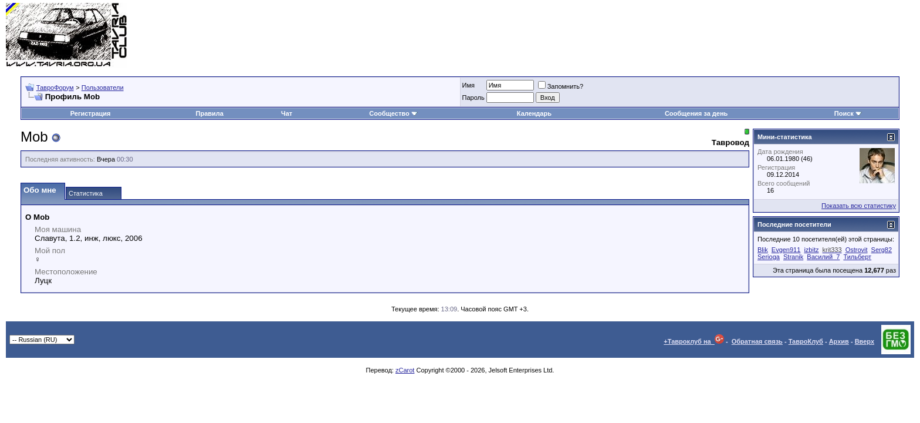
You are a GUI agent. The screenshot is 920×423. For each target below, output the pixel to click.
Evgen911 (786, 249)
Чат (286, 113)
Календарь (534, 113)
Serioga (768, 256)
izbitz (811, 249)
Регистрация (90, 113)
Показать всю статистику (858, 205)
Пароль (473, 97)
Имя (468, 85)
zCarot (404, 370)
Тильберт (857, 256)
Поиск (848, 113)
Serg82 (881, 249)
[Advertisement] (700, 35)
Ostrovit (856, 249)
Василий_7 (823, 256)
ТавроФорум (55, 87)
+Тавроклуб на (694, 341)
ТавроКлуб (806, 341)
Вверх (864, 341)
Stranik (793, 256)
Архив (839, 341)
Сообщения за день (696, 113)
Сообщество (393, 113)
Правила (210, 113)
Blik (762, 249)
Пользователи (103, 87)
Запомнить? (561, 86)
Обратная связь (757, 341)
